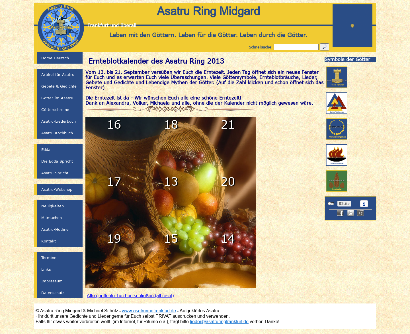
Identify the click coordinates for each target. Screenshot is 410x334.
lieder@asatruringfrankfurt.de (219, 321)
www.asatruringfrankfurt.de (149, 310)
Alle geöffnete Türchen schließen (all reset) (130, 295)
